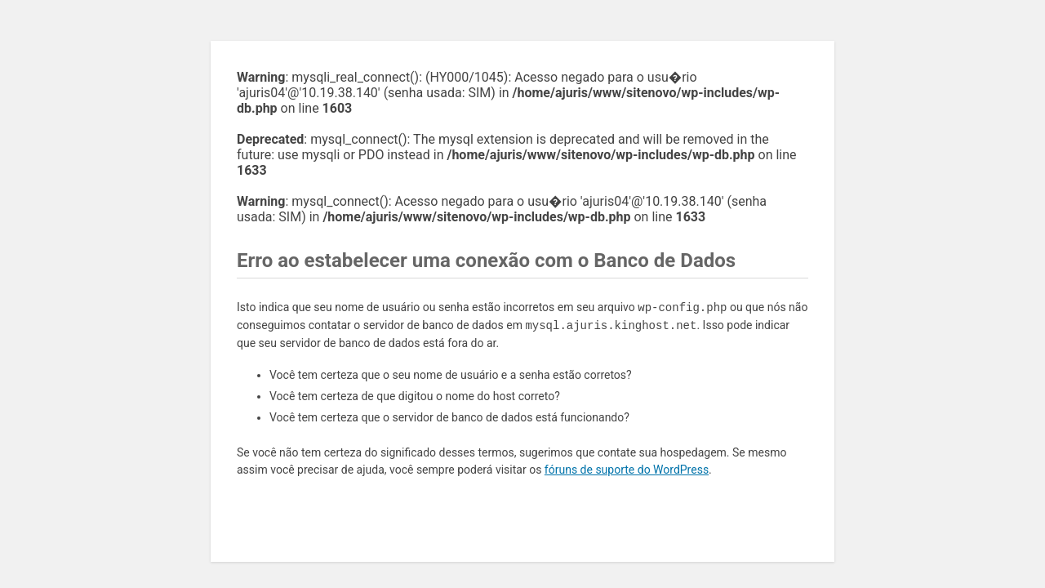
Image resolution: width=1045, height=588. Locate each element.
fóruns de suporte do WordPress (627, 469)
